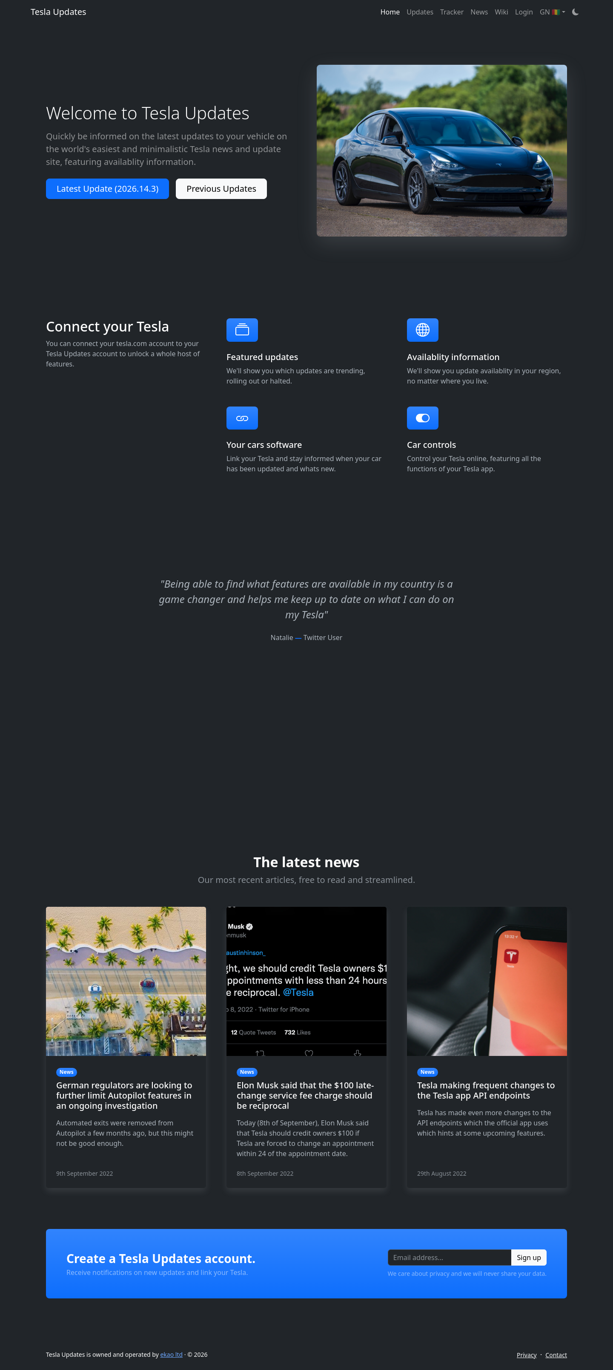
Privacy (527, 1355)
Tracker (452, 12)
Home (390, 12)
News (479, 12)
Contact (556, 1355)
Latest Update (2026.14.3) (107, 188)
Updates (420, 12)
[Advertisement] (306, 702)
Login (524, 12)
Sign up (529, 1257)
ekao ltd (171, 1354)
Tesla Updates (58, 11)
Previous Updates (221, 188)
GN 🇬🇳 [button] (550, 12)
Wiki (501, 12)
